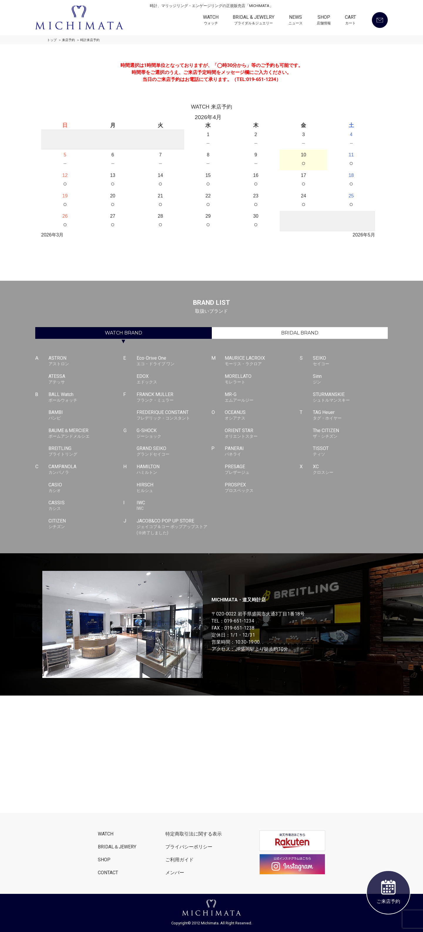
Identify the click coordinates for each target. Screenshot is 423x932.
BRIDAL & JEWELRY (253, 20)
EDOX (174, 379)
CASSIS (85, 506)
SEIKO (350, 361)
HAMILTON (174, 470)
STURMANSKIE (350, 397)
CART (350, 20)
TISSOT (350, 451)
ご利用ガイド (179, 859)
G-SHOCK (174, 433)
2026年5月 (363, 234)
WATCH (211, 20)
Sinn (350, 379)
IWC (174, 506)
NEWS (295, 20)
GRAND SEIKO (174, 451)
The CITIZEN (350, 433)
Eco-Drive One (174, 361)
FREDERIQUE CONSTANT (174, 415)
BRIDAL (299, 333)
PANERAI (262, 451)
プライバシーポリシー (188, 847)
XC (350, 470)
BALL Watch (85, 397)
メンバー (174, 872)
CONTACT (108, 872)
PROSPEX (262, 488)
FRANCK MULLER (174, 397)
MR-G (262, 397)
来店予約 (68, 40)
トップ (52, 40)
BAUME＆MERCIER (85, 433)
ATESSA (85, 379)
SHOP (324, 20)
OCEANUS (262, 415)
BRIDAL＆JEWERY (117, 847)
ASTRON (85, 361)
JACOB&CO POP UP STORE (174, 527)
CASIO (85, 488)
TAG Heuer (350, 415)
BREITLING (85, 451)
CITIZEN (85, 524)
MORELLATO (262, 379)
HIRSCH (174, 488)
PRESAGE (262, 470)
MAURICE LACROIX (262, 361)
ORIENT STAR (262, 433)
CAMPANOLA (85, 470)
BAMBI (85, 415)
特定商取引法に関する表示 (193, 834)
